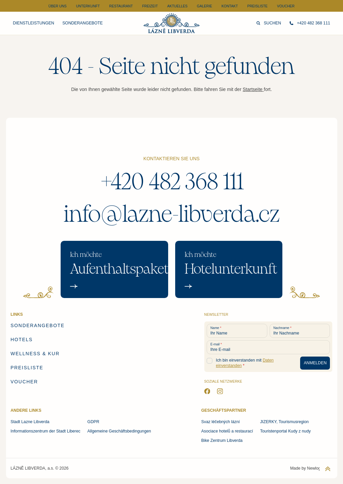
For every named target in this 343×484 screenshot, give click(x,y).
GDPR (93, 421)
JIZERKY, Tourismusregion (284, 421)
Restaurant (121, 6)
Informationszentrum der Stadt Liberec (45, 431)
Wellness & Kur (35, 353)
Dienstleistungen (33, 23)
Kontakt (229, 6)
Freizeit (150, 6)
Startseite (253, 89)
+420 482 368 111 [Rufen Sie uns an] (309, 23)
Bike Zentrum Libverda (222, 440)
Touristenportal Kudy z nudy (285, 431)
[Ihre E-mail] (268, 347)
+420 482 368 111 (171, 181)
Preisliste (257, 6)
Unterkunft (88, 6)
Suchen (268, 23)
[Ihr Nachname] (300, 330)
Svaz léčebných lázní (220, 421)
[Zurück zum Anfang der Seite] (328, 469)
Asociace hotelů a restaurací (227, 431)
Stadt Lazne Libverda (30, 421)
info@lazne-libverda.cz (172, 214)
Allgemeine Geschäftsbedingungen (119, 431)
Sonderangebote (82, 23)
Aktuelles (177, 6)
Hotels (22, 339)
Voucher (286, 6)
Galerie (204, 6)
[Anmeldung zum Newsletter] (315, 363)
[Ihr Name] (237, 330)
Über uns (58, 6)
